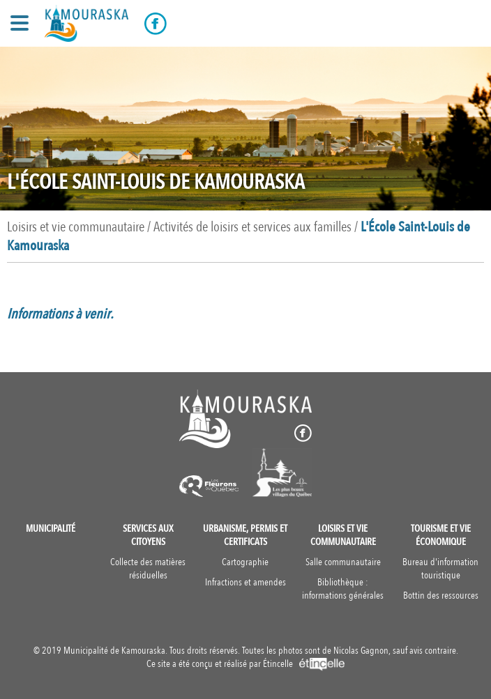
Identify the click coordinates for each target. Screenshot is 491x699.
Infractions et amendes (245, 582)
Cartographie (245, 562)
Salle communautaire (343, 562)
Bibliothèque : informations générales (343, 589)
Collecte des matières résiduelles (148, 568)
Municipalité (50, 528)
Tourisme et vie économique (441, 535)
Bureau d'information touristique (440, 568)
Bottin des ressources (440, 595)
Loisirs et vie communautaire (343, 535)
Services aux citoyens (148, 535)
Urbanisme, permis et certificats (245, 535)
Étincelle (304, 663)
